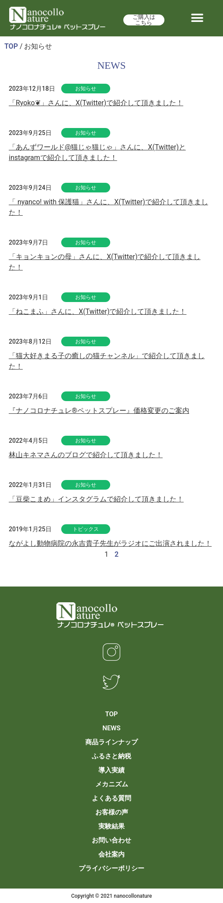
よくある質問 (111, 798)
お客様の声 (111, 812)
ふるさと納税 (111, 756)
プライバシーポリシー (111, 868)
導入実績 (111, 770)
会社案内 (111, 854)
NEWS (111, 728)
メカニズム (111, 784)
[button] (197, 18)
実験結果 (111, 826)
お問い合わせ (111, 840)
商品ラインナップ (111, 742)
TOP (11, 46)
